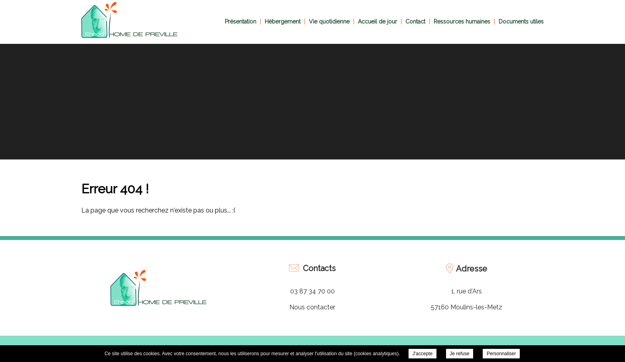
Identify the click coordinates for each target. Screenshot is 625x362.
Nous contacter (312, 307)
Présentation (240, 21)
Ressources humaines (462, 21)
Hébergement (283, 21)
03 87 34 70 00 (312, 291)
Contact (415, 21)
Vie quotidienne (329, 21)
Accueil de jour (377, 21)
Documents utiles (521, 21)
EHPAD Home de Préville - (129, 20)
